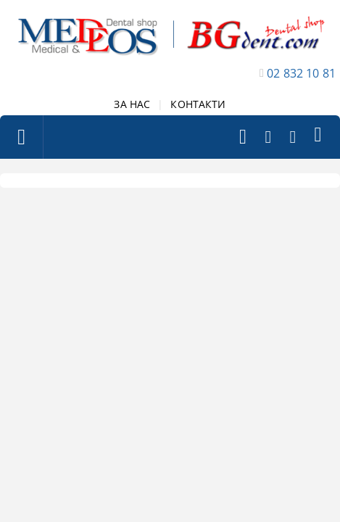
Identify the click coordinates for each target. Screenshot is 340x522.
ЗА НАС (132, 104)
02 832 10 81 (301, 73)
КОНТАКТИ (197, 104)
